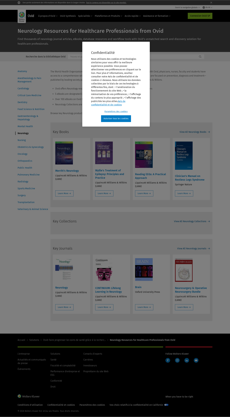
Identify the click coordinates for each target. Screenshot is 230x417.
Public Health (25, 167)
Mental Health (25, 126)
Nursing (22, 140)
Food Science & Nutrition (31, 109)
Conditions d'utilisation (30, 404)
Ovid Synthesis (68, 16)
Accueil (21, 340)
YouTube (196, 360)
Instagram (177, 360)
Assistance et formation (157, 16)
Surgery (22, 195)
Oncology (22, 154)
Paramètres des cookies (92, 404)
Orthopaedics (25, 160)
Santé (53, 359)
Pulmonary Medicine (29, 174)
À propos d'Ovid (48, 16)
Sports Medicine (26, 188)
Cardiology (23, 88)
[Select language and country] (207, 7)
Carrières (88, 359)
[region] (116, 84)
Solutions (34, 340)
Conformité (56, 380)
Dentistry (22, 102)
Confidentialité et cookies (61, 404)
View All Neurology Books (193, 132)
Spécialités (85, 16)
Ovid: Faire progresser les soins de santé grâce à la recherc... (74, 340)
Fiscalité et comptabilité (63, 365)
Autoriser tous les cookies (116, 118)
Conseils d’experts (92, 353)
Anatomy (22, 71)
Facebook (167, 360)
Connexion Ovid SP (200, 15)
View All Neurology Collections (190, 221)
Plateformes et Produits (108, 16)
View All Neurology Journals (191, 248)
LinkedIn (186, 360)
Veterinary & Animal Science (33, 209)
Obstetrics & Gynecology (31, 147)
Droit (52, 386)
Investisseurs (90, 365)
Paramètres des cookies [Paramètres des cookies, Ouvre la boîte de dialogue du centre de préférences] (116, 111)
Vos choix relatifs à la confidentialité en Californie (136, 404)
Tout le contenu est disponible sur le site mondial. (106, 3)
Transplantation (26, 202)
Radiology (23, 181)
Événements (24, 369)
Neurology (23, 133)
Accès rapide (133, 16)
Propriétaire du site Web (95, 371)
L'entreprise (24, 353)
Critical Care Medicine (29, 95)
